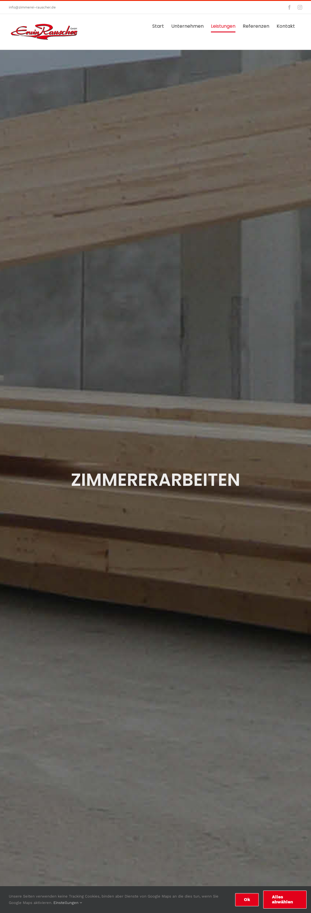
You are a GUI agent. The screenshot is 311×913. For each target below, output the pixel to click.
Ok (247, 900)
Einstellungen (67, 902)
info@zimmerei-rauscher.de (32, 7)
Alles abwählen (282, 899)
